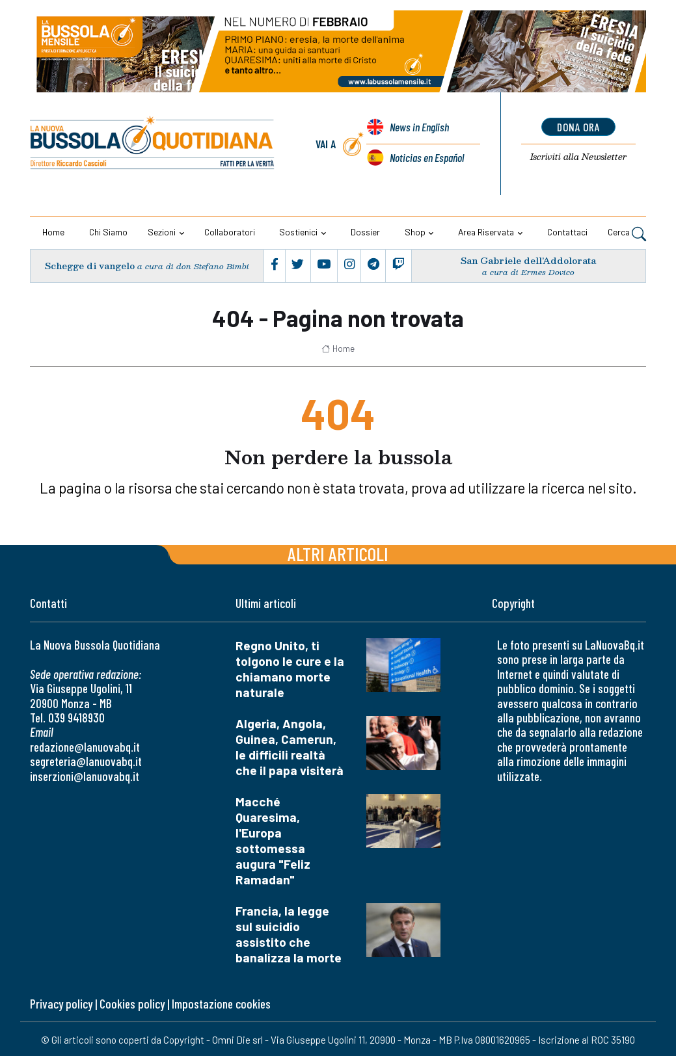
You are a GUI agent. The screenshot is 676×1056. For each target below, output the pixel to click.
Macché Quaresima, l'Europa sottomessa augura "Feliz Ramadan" (273, 840)
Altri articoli (338, 553)
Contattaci (567, 231)
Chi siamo (108, 231)
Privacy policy (61, 1003)
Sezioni (162, 231)
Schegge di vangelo (90, 265)
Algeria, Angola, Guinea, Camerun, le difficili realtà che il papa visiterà (290, 747)
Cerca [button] (627, 233)
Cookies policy (132, 1003)
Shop (415, 231)
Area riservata (486, 231)
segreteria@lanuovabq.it (86, 761)
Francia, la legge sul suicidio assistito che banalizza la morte (289, 934)
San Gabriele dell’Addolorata (529, 260)
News (419, 127)
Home (53, 231)
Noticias (426, 157)
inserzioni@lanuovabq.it (84, 775)
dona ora (579, 127)
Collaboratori (229, 231)
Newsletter (579, 157)
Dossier (365, 231)
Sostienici (298, 231)
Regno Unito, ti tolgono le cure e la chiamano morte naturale (290, 669)
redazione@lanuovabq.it (85, 746)
